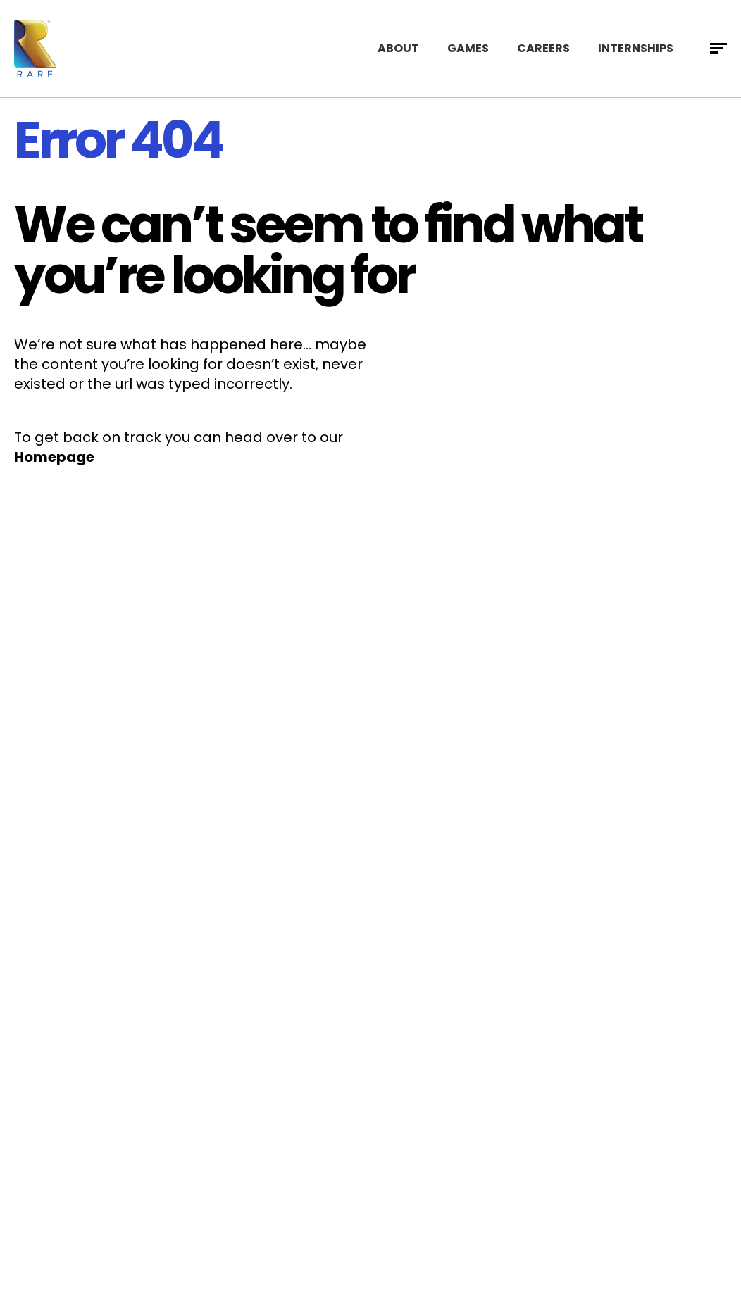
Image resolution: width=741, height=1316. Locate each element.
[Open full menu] (718, 48)
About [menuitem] (398, 48)
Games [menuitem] (468, 48)
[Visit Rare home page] (35, 48)
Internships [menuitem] (635, 48)
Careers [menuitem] (543, 48)
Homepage (54, 457)
